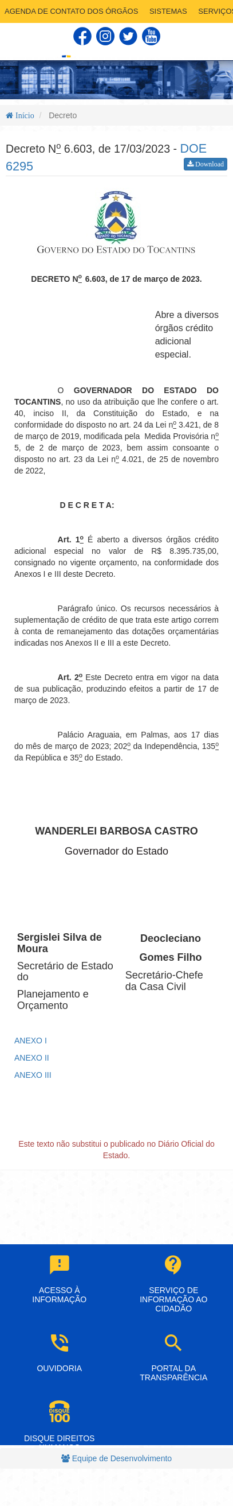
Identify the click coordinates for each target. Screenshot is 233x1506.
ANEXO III (33, 1075)
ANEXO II (31, 1057)
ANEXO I (30, 1040)
